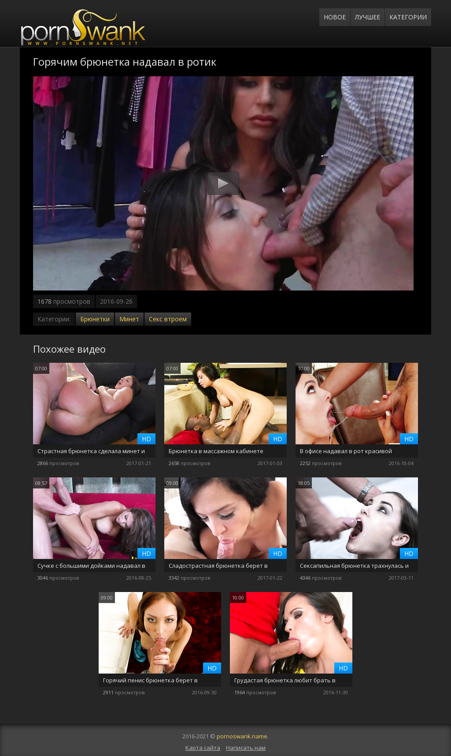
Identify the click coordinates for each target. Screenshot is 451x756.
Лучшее (367, 17)
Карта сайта (202, 748)
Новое (335, 17)
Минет (129, 319)
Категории (408, 17)
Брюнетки (95, 319)
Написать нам (246, 748)
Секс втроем (168, 319)
